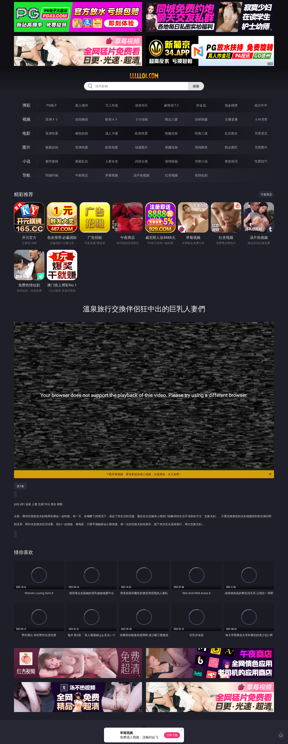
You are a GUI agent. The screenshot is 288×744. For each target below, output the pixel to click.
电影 (26, 133)
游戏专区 (141, 105)
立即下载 (172, 735)
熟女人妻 (171, 119)
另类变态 (261, 133)
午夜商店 (81, 175)
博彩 (26, 105)
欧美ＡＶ (111, 119)
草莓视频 (111, 175)
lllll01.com (144, 76)
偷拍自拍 (81, 133)
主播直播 (231, 119)
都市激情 (51, 161)
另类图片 (261, 147)
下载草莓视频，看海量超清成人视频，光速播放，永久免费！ (189, 474)
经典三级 (201, 133)
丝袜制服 (201, 119)
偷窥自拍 (51, 147)
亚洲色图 (81, 147)
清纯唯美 (201, 147)
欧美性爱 (141, 133)
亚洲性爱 (51, 133)
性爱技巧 (261, 161)
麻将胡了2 (171, 105)
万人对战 (111, 105)
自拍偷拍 (81, 119)
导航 (26, 175)
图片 (26, 147)
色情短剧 (201, 175)
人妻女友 (111, 161)
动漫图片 (141, 147)
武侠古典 (141, 161)
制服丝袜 (171, 133)
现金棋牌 (231, 105)
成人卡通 (111, 133)
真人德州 (81, 105)
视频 (26, 119)
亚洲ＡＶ (51, 119)
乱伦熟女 (231, 133)
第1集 (20, 486)
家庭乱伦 (81, 161)
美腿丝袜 (171, 147)
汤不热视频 (141, 175)
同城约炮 (51, 175)
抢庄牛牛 (261, 105)
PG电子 (51, 105)
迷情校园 (171, 161)
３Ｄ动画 (141, 119)
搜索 (196, 86)
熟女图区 (231, 147)
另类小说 (201, 161)
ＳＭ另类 (261, 119)
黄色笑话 (231, 161)
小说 (26, 161)
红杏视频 (171, 175)
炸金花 (201, 105)
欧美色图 (111, 147)
